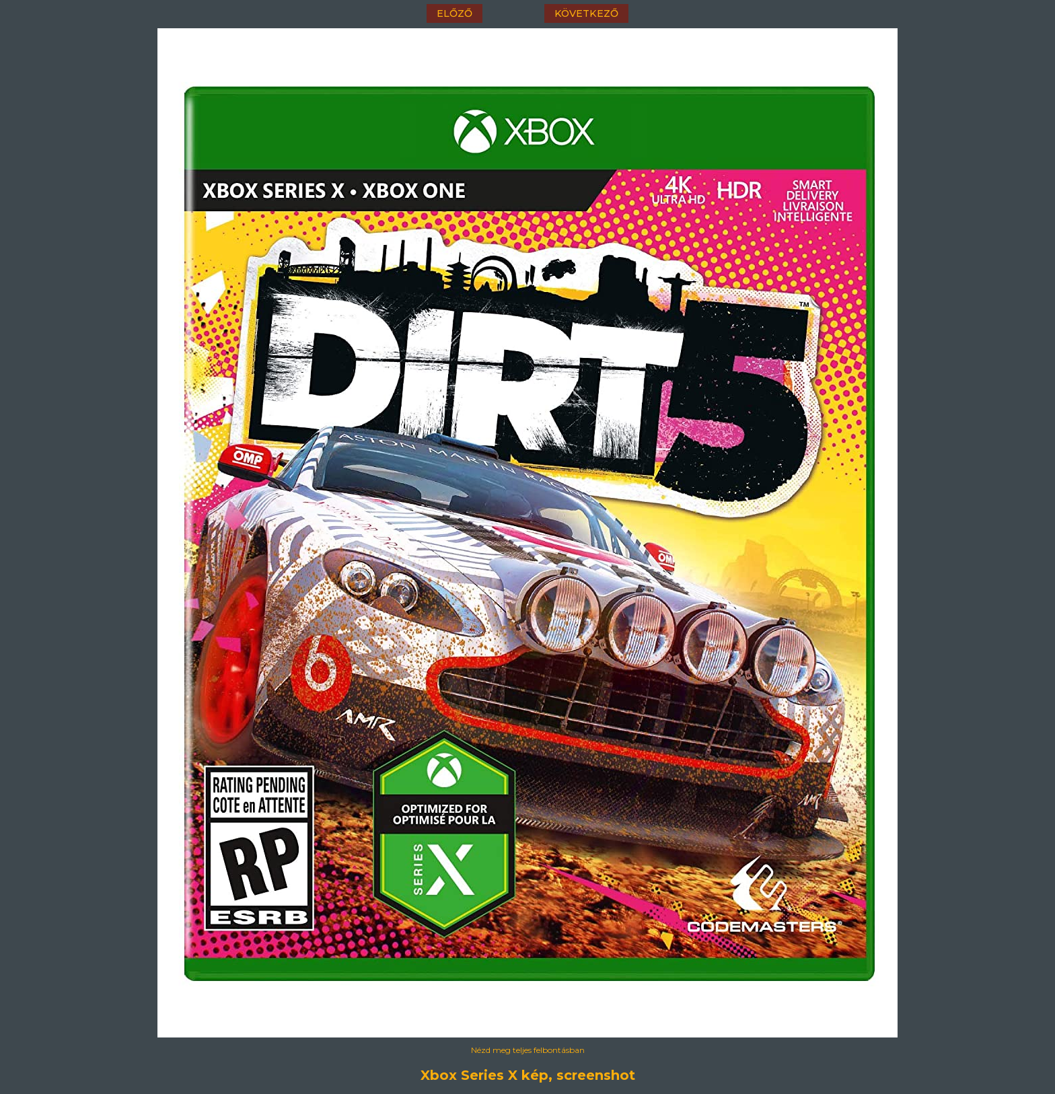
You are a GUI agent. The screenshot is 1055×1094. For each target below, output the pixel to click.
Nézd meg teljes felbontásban (528, 1050)
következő (586, 13)
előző (454, 13)
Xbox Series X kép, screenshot (528, 1075)
